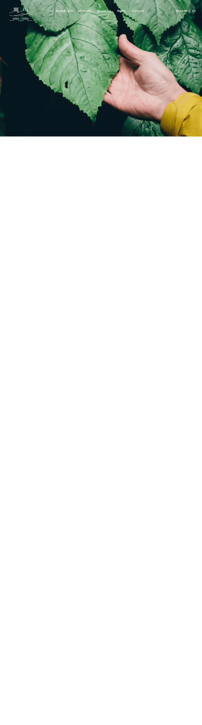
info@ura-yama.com (130, 688)
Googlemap (68, 700)
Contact (138, 10)
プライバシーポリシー (121, 709)
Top (21, 643)
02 (46, 591)
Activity (85, 10)
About (81, 643)
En (194, 10)
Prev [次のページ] (71, 591)
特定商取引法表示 (92, 709)
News (121, 10)
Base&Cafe (64, 10)
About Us (104, 10)
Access (181, 10)
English (179, 643)
